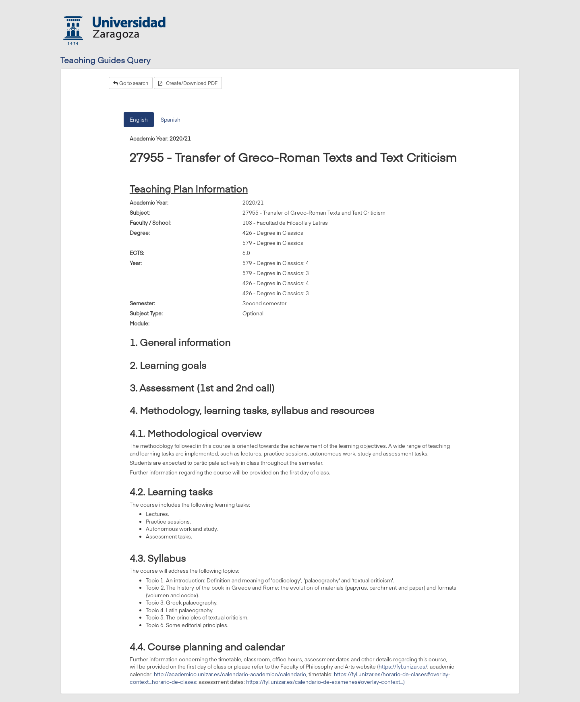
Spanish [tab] (170, 119)
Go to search (130, 83)
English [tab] (139, 119)
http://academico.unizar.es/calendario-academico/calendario (230, 674)
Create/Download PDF (188, 83)
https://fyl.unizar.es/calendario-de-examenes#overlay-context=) (325, 681)
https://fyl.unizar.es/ (403, 666)
